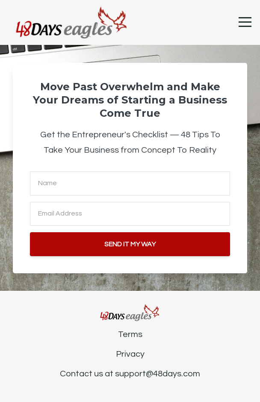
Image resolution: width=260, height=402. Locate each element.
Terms (130, 334)
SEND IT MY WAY (130, 244)
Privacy (130, 354)
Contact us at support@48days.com (130, 373)
